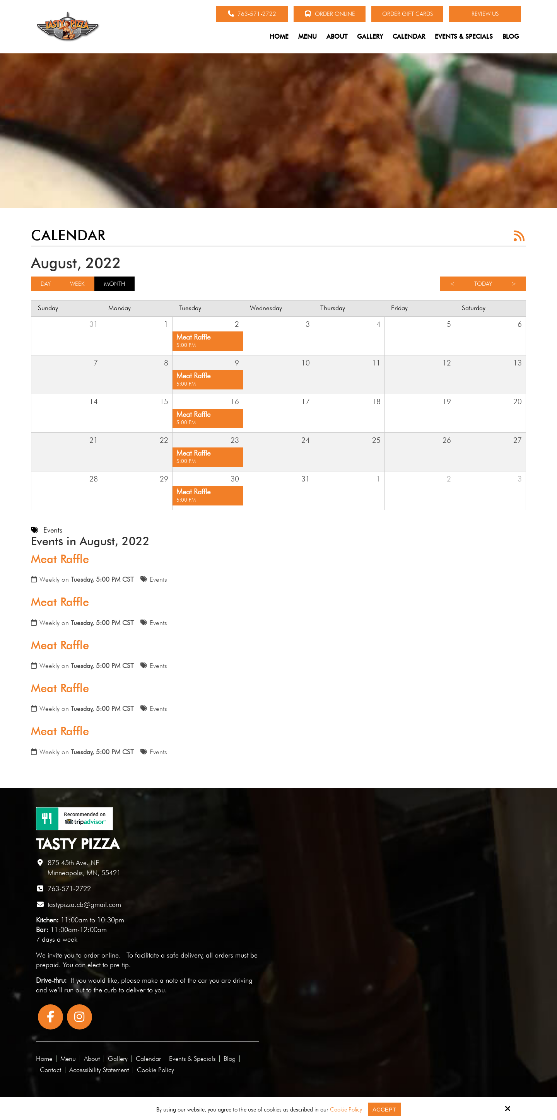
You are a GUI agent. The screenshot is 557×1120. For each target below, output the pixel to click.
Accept (384, 1109)
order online (101, 955)
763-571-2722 (252, 13)
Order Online (329, 13)
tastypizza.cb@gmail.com (84, 904)
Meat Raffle (60, 558)
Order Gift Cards (407, 13)
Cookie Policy (346, 1109)
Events (158, 579)
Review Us (485, 13)
